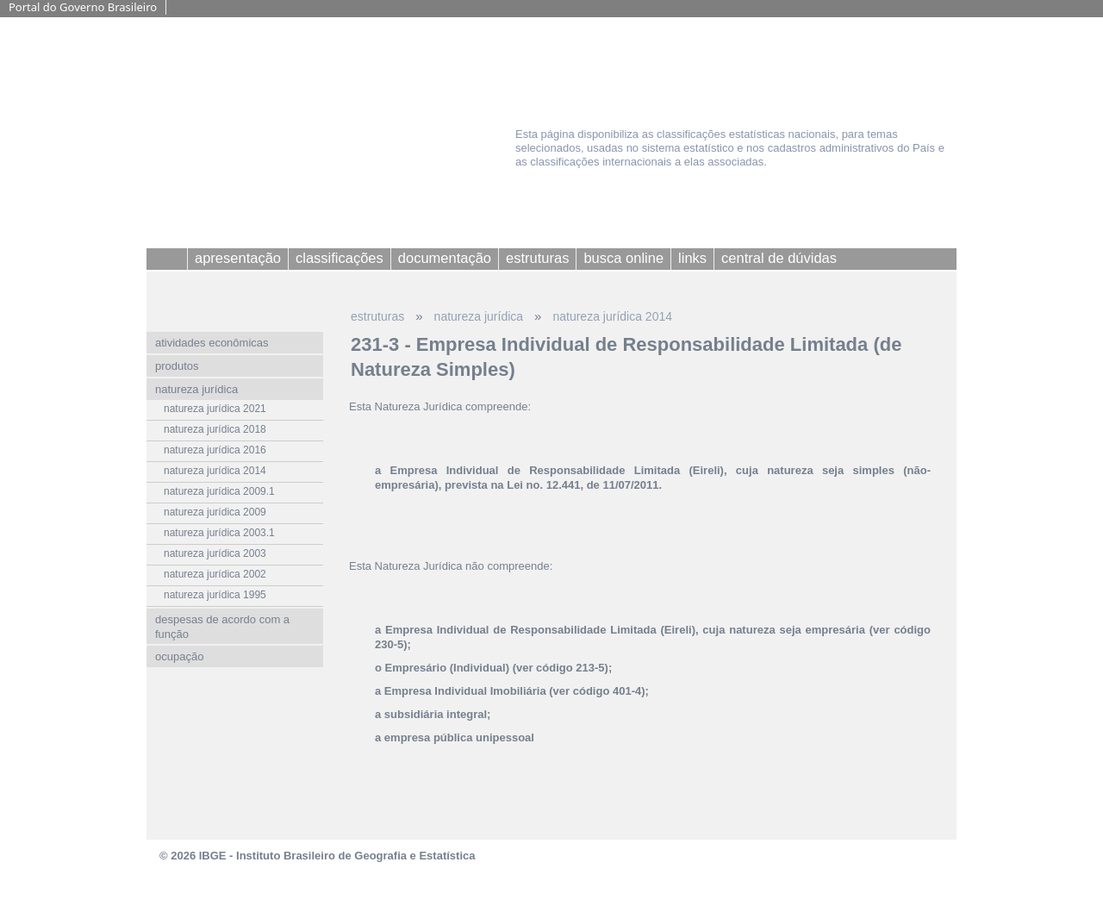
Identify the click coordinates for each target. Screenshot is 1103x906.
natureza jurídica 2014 (612, 316)
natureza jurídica (479, 316)
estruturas (377, 316)
